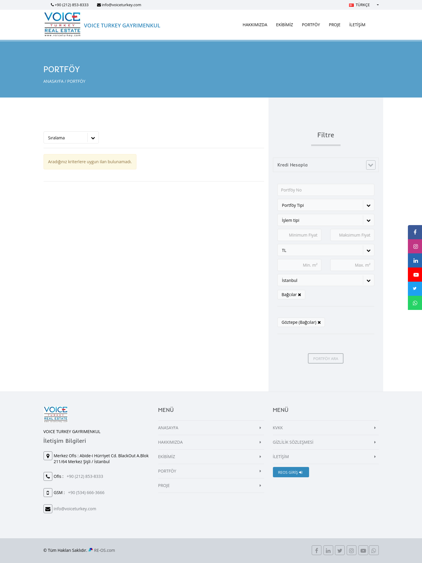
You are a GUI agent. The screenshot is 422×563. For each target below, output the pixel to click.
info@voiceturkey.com (121, 4)
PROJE (335, 24)
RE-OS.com (104, 550)
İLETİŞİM (357, 24)
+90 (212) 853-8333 (72, 4)
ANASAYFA (54, 81)
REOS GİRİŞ (290, 472)
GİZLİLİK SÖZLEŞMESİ (293, 442)
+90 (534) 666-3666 (86, 492)
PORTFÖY (311, 24)
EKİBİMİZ (284, 24)
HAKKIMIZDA (255, 24)
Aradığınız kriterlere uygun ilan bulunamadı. (90, 161)
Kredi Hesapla (293, 165)
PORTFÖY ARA (325, 358)
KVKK (278, 427)
